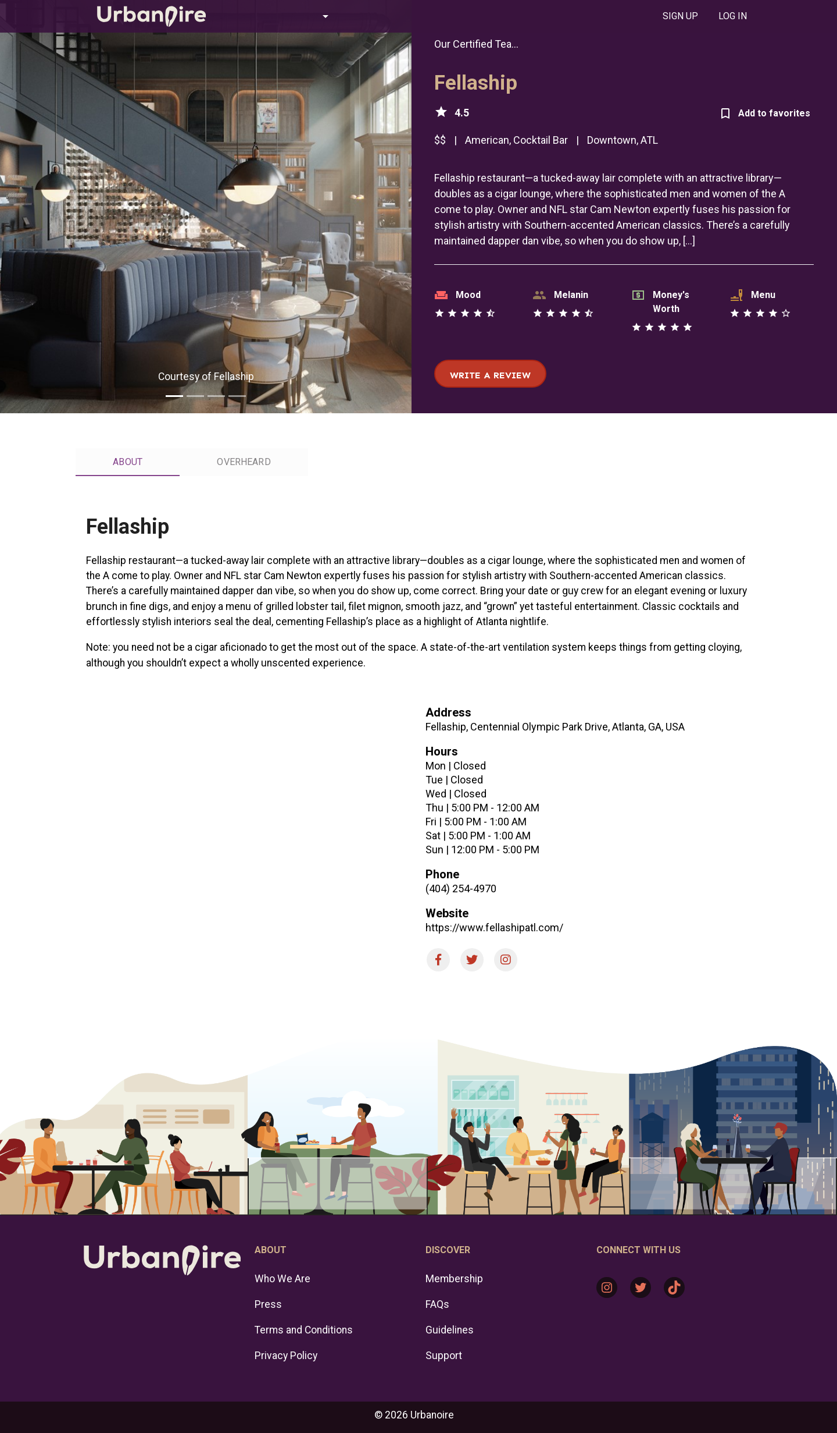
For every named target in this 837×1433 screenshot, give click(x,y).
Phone (442, 874)
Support (443, 1355)
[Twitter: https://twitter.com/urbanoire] (640, 1287)
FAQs (437, 1304)
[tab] (680, 16)
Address (448, 712)
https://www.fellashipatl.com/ (494, 927)
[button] (281, 16)
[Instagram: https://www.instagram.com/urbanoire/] (606, 1287)
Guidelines (449, 1330)
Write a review (490, 375)
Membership (454, 1279)
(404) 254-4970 (460, 888)
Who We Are (282, 1279)
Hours (441, 751)
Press (268, 1304)
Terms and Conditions (304, 1330)
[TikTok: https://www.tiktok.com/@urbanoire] (674, 1287)
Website (446, 913)
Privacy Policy (286, 1355)
